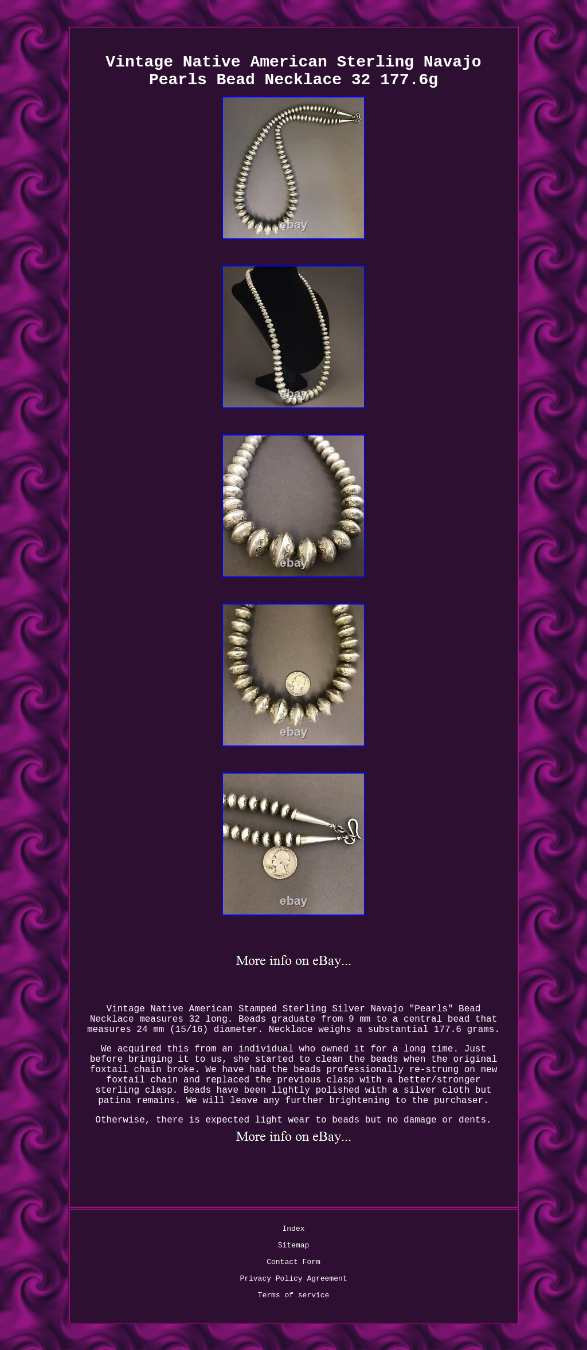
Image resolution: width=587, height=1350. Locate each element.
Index (293, 1229)
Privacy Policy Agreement (293, 1278)
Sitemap (294, 1245)
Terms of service (294, 1295)
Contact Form (293, 1262)
